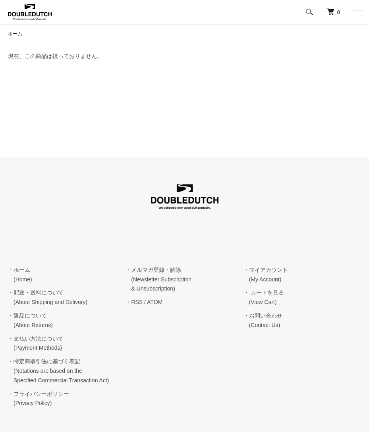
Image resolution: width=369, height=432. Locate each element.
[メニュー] (357, 12)
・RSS (134, 302)
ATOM (154, 302)
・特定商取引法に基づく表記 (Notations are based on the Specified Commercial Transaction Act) (58, 371)
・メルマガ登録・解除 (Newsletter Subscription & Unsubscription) (158, 279)
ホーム (15, 34)
